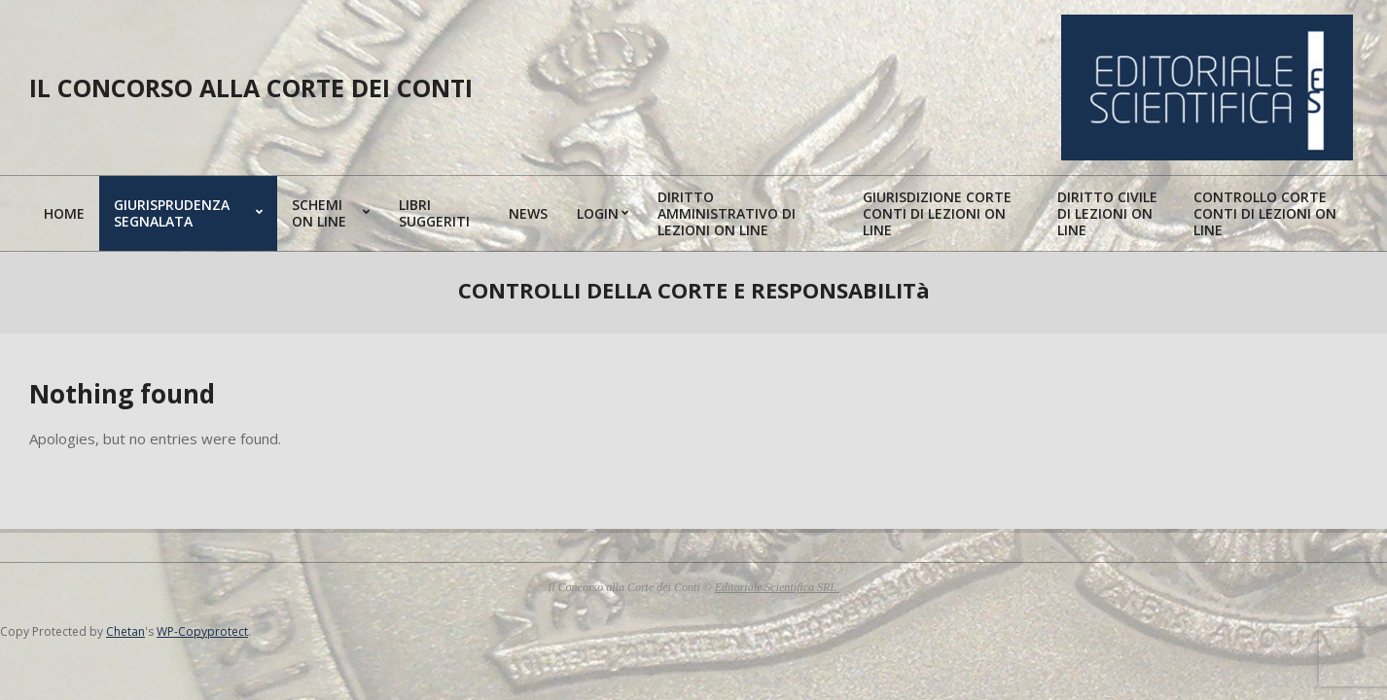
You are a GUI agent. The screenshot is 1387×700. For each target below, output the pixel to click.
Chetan (125, 631)
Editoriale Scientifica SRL (777, 587)
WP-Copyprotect (202, 631)
